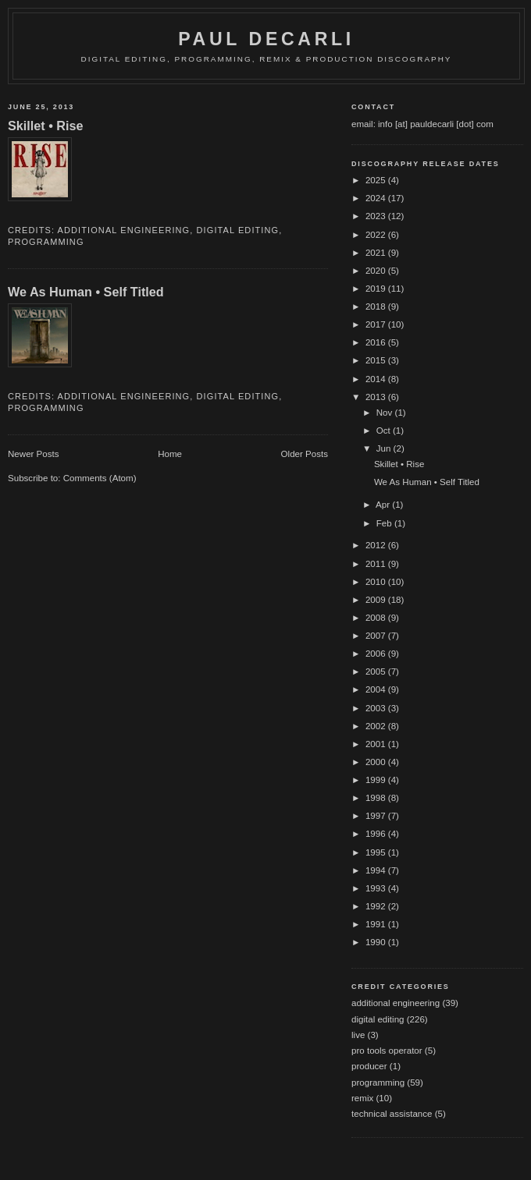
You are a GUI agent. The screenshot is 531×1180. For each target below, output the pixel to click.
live (358, 1035)
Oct (384, 430)
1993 (376, 888)
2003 (376, 708)
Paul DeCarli (266, 39)
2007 (376, 635)
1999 (376, 780)
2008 (376, 617)
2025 (376, 180)
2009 (376, 599)
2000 (376, 762)
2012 (376, 545)
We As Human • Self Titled (86, 292)
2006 (376, 653)
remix (362, 1098)
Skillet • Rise (46, 126)
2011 (376, 564)
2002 (376, 726)
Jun (385, 448)
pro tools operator (386, 1050)
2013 (376, 397)
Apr (384, 504)
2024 (376, 198)
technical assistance (391, 1113)
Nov (385, 412)
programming (46, 241)
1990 (376, 942)
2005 (376, 671)
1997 (376, 815)
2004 (376, 689)
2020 (376, 270)
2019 (376, 288)
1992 (376, 906)
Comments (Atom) (100, 478)
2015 (376, 360)
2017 (376, 324)
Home (170, 454)
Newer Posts (33, 454)
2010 (376, 581)
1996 (376, 833)
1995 (376, 852)
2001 (376, 744)
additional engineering (124, 230)
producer (369, 1066)
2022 (376, 234)
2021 (376, 252)
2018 (376, 306)
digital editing (238, 230)
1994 (376, 870)
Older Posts (304, 454)
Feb (385, 523)
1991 (376, 924)
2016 (376, 342)
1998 (376, 798)
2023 (376, 216)
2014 (376, 379)
